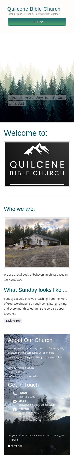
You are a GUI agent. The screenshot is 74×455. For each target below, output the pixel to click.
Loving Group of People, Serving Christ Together (33, 14)
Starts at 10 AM (16, 372)
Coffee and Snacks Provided (23, 376)
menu (37, 22)
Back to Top (13, 320)
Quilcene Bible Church (34, 9)
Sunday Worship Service (21, 367)
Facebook (15, 446)
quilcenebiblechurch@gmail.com (37, 404)
